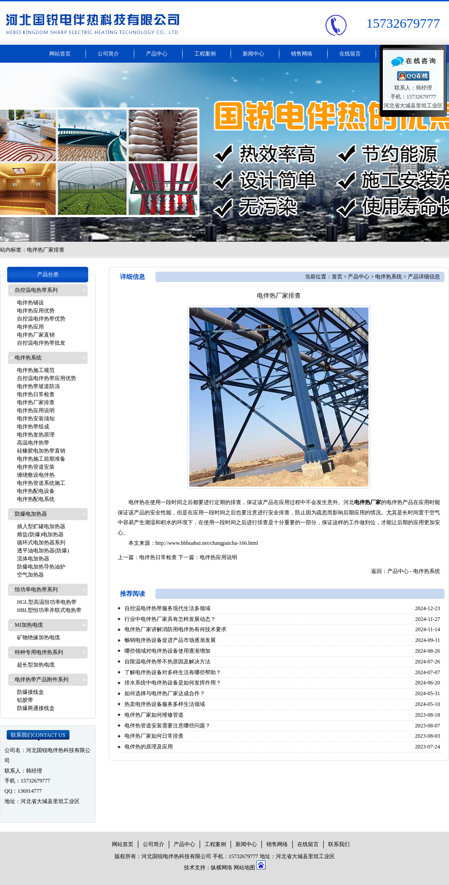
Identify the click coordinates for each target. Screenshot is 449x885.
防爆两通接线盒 (36, 708)
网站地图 (244, 867)
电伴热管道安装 (36, 467)
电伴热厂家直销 (36, 335)
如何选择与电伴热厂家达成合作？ (164, 693)
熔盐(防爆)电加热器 (40, 534)
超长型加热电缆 (36, 665)
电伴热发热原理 (36, 435)
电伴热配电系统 (36, 499)
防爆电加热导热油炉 (41, 567)
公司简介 (108, 54)
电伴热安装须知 (36, 418)
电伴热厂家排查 (36, 402)
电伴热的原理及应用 (148, 747)
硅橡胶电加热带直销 (41, 451)
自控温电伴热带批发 (41, 343)
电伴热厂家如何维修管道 (154, 715)
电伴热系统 (388, 277)
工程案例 (205, 54)
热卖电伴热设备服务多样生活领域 (164, 704)
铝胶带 (25, 700)
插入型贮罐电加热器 (41, 526)
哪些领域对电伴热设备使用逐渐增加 (167, 651)
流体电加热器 (33, 559)
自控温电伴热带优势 (41, 319)
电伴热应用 (30, 327)
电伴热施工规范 (36, 370)
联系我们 (38, 735)
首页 (337, 277)
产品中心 (156, 54)
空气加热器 (30, 575)
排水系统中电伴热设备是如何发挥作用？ (172, 683)
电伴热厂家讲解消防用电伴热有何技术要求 (175, 629)
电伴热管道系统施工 (41, 483)
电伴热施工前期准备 (41, 459)
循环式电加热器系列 (41, 542)
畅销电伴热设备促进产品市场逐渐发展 (170, 640)
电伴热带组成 (33, 426)
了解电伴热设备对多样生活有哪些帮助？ (172, 672)
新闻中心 (253, 54)
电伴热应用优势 (36, 311)
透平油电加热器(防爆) (43, 550)
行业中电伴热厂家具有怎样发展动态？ (170, 619)
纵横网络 (221, 867)
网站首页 (60, 54)
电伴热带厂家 (224, 152)
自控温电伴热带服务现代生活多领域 (167, 608)
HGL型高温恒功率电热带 (47, 602)
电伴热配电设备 (36, 491)
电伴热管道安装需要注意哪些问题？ (167, 726)
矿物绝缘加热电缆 (38, 637)
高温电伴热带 (33, 443)
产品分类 (48, 274)
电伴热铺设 (30, 302)
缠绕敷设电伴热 (36, 475)
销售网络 (301, 54)
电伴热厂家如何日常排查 (154, 736)
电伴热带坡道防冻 (38, 386)
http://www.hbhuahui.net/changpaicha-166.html (206, 543)
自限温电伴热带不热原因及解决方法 (167, 661)
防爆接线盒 (30, 692)
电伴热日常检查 (158, 557)
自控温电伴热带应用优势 (46, 378)
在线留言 (350, 54)
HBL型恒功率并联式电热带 (49, 610)
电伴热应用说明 (218, 557)
